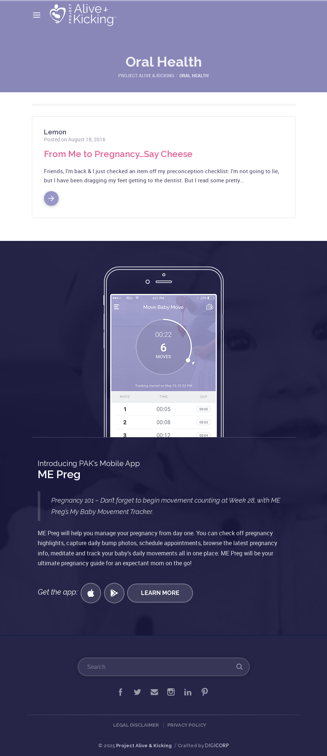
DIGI (217, 745)
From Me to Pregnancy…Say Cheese (118, 154)
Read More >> (51, 195)
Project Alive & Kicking (144, 745)
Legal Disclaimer (136, 725)
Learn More (160, 592)
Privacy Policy (186, 725)
